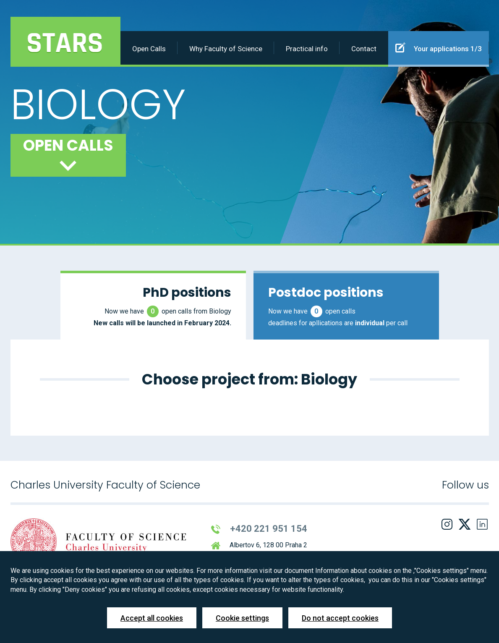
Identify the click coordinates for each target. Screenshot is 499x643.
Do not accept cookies (340, 618)
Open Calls (149, 48)
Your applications (438, 47)
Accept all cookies (151, 618)
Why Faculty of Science (225, 48)
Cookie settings (242, 618)
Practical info (307, 48)
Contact (363, 48)
